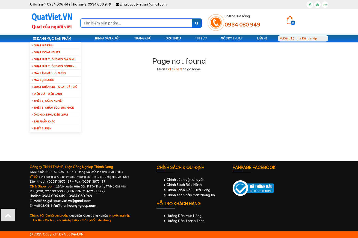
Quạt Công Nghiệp (95, 215)
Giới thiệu (173, 38)
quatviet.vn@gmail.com (148, 4)
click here (175, 69)
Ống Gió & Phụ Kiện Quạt (50, 114)
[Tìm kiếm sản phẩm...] (136, 23)
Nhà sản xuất (107, 38)
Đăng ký (287, 38)
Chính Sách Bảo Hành (183, 184)
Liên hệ (262, 38)
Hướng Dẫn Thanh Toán (184, 221)
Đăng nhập (308, 38)
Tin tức (201, 38)
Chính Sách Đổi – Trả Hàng (187, 190)
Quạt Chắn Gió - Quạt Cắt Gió (54, 87)
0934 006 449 (59, 4)
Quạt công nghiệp (46, 52)
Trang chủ (142, 38)
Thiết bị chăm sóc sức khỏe (53, 107)
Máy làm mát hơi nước (49, 73)
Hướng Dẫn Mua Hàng (182, 216)
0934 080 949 (99, 4)
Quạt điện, (76, 215)
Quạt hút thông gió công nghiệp (56, 66)
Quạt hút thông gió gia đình (53, 59)
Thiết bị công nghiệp (47, 100)
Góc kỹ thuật (232, 38)
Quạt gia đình (42, 45)
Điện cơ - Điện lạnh (47, 93)
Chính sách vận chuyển (184, 179)
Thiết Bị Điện (41, 128)
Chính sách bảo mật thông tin (189, 195)
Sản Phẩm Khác (43, 121)
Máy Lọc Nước (43, 80)
